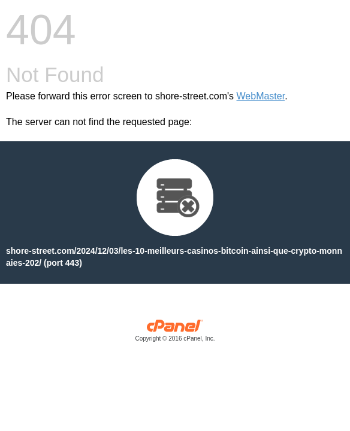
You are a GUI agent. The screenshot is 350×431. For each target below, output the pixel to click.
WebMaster (261, 96)
